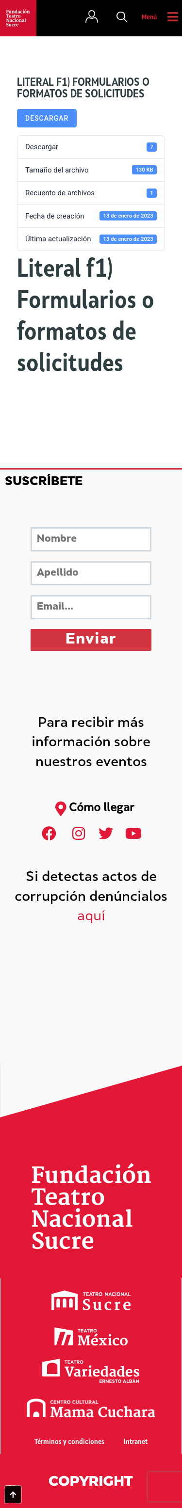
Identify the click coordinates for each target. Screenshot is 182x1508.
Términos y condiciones (69, 1442)
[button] (122, 18)
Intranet (136, 1442)
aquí (91, 917)
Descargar (46, 118)
